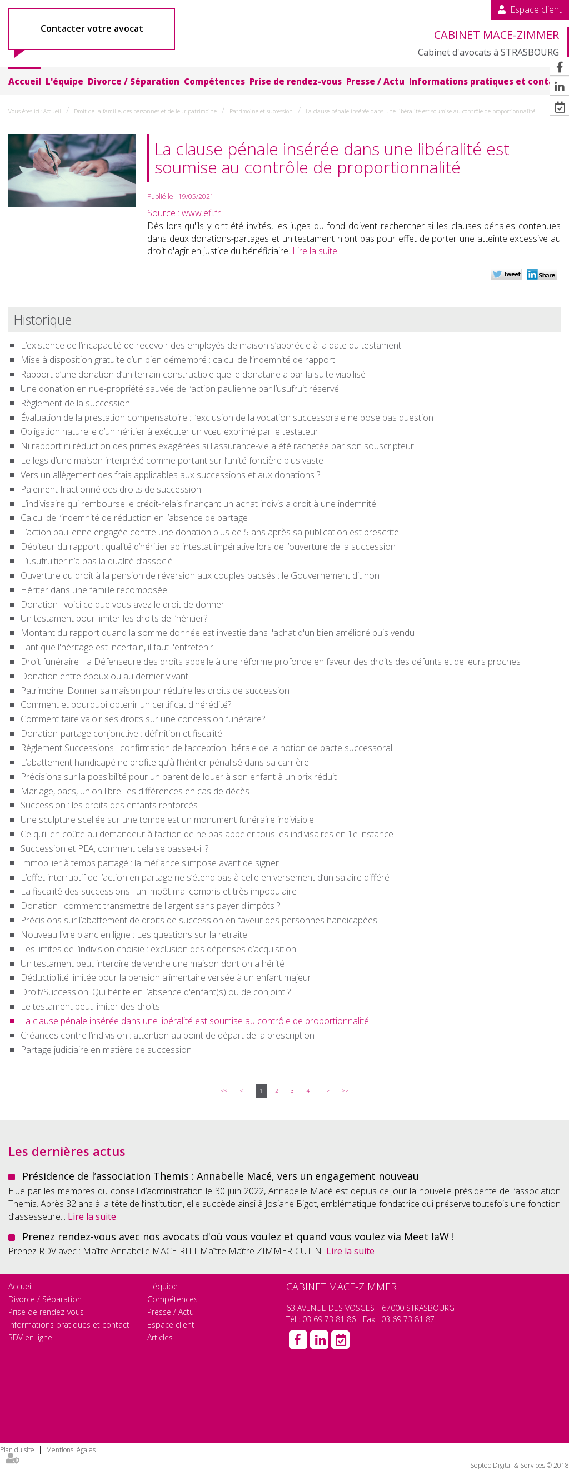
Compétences (214, 81)
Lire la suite (314, 251)
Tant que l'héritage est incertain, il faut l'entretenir (117, 647)
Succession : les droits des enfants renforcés (109, 805)
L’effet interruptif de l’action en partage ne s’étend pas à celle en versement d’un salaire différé (205, 877)
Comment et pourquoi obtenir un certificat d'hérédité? (126, 704)
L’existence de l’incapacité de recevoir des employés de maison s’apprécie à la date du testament (211, 345)
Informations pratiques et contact (486, 81)
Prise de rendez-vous (295, 81)
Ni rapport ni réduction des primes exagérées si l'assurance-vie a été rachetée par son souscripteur (217, 446)
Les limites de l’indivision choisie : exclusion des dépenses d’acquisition (158, 949)
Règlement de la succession (75, 403)
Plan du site (17, 1449)
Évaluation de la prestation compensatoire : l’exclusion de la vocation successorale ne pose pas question (227, 417)
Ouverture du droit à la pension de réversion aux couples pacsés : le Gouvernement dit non (200, 575)
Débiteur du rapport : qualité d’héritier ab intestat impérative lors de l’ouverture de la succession (208, 546)
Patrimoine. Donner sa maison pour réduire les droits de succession (155, 690)
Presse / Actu (375, 81)
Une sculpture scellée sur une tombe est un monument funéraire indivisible (167, 819)
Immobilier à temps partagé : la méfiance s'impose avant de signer (150, 863)
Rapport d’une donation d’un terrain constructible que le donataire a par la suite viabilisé (193, 374)
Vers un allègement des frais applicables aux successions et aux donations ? (170, 475)
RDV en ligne (30, 1337)
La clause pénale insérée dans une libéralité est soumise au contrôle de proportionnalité (420, 111)
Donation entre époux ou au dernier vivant (104, 676)
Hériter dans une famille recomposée (94, 590)
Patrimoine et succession (261, 111)
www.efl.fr (201, 213)
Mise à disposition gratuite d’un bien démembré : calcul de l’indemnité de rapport (178, 360)
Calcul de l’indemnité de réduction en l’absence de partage (134, 517)
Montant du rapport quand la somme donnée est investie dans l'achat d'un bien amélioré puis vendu (218, 633)
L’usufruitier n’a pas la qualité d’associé (97, 561)
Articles (160, 1337)
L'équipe (64, 81)
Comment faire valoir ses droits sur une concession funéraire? (143, 719)
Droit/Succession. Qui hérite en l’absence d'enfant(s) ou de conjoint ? (156, 992)
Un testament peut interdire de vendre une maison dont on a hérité (152, 963)
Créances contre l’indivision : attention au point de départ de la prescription (168, 1035)
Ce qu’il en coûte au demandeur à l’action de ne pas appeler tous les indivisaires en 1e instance (207, 834)
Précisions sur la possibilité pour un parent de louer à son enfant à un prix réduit (179, 777)
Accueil (24, 81)
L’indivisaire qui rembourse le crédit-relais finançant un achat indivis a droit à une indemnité (198, 504)
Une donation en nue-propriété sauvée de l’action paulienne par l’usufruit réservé (180, 389)
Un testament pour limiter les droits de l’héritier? (114, 618)
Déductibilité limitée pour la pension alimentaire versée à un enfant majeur (166, 977)
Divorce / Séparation (133, 81)
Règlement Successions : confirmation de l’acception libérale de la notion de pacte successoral (206, 748)
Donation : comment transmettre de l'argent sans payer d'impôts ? (150, 906)
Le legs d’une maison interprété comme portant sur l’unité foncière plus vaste (172, 460)
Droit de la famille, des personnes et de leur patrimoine (145, 111)
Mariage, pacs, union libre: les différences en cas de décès (135, 791)
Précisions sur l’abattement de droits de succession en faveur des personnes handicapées (199, 920)
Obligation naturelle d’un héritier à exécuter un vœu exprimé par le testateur (169, 431)
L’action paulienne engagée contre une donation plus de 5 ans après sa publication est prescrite (210, 532)
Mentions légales (71, 1449)
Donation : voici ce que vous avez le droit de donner (122, 604)
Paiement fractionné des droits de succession (111, 489)
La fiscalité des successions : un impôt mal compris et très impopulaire (159, 891)
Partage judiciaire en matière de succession (106, 1050)
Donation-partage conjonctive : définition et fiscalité (121, 733)
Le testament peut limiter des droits (90, 1006)
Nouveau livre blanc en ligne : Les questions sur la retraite (134, 934)
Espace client (536, 9)
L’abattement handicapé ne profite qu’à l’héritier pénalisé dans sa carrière (165, 762)
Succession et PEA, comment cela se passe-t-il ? (114, 848)
